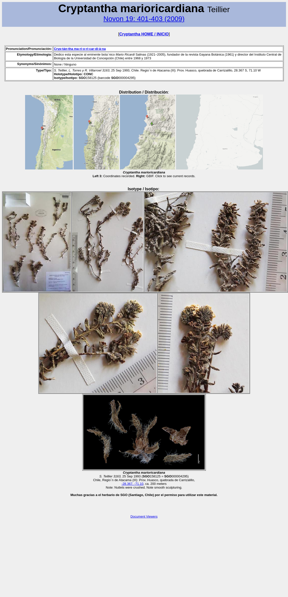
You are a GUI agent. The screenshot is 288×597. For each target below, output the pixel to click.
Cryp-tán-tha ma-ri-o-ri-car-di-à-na (80, 49)
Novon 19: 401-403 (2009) (144, 19)
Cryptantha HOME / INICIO (144, 34)
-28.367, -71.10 (132, 484)
